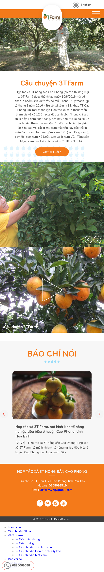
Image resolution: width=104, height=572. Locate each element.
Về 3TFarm (15, 535)
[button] (88, 239)
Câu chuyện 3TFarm (52, 83)
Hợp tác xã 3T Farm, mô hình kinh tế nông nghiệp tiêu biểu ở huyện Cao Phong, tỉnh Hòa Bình (49, 431)
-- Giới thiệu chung (28, 539)
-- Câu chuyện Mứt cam (31, 555)
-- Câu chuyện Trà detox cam (35, 547)
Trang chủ (14, 527)
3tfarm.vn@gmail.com (56, 490)
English (86, 5)
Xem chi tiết (52, 152)
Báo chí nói (15, 559)
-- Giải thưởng (25, 543)
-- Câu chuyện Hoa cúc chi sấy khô (38, 551)
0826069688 (21, 565)
